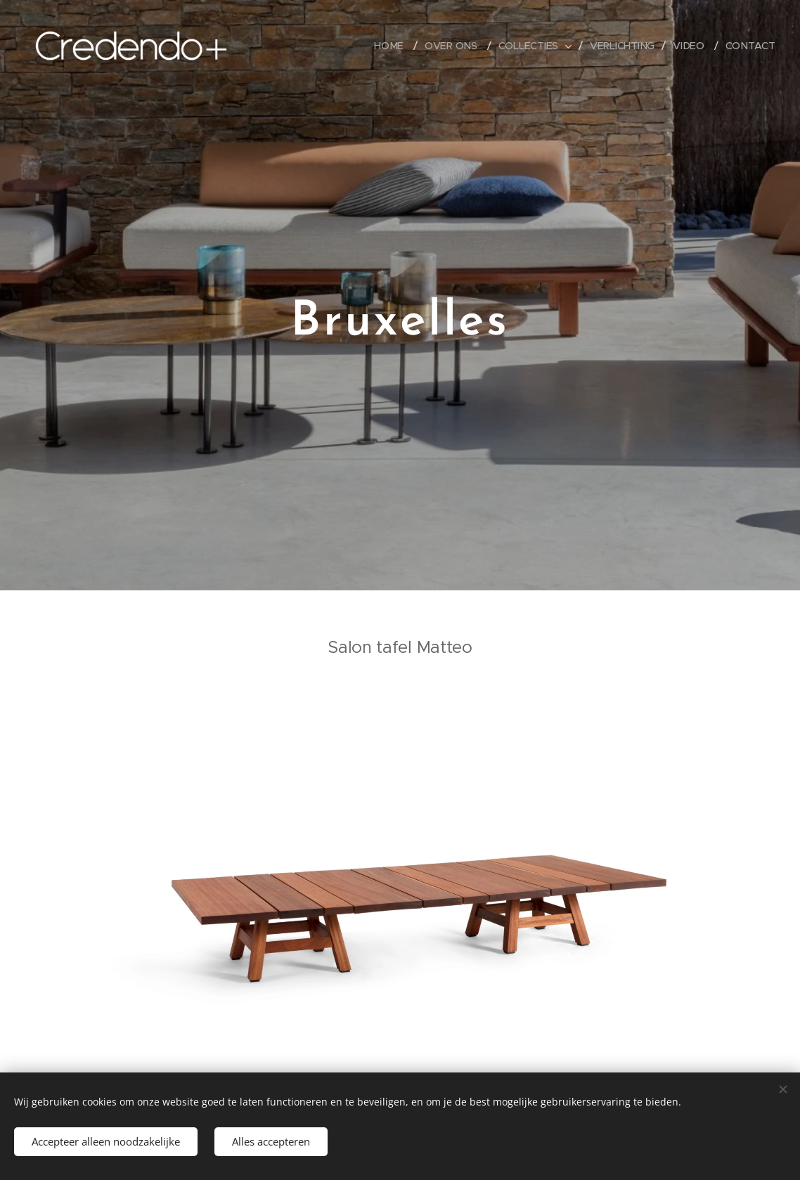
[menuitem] (393, 45)
